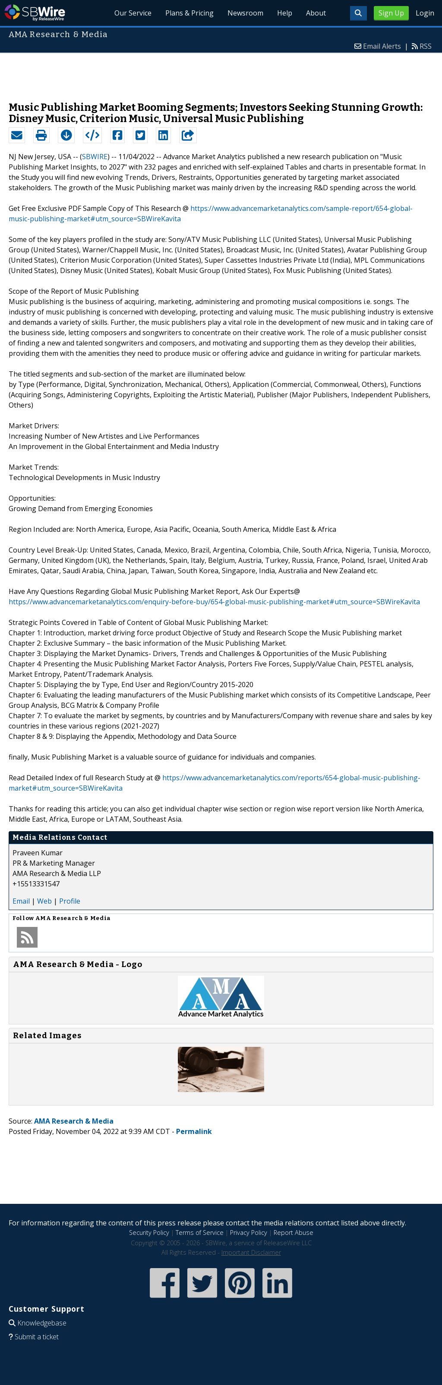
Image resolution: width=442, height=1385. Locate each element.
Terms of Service (200, 1232)
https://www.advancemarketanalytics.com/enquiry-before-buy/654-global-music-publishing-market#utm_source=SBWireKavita (214, 601)
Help (284, 13)
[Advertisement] (221, 72)
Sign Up (391, 13)
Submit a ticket (37, 1336)
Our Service (133, 13)
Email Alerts (382, 46)
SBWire (34, 12)
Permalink (194, 1131)
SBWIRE (94, 156)
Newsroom (245, 13)
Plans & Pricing (189, 13)
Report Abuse (293, 1232)
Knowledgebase (41, 1323)
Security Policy (149, 1232)
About (316, 13)
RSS (426, 46)
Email (21, 901)
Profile (69, 901)
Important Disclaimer (251, 1252)
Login (425, 13)
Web (44, 901)
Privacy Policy (248, 1232)
